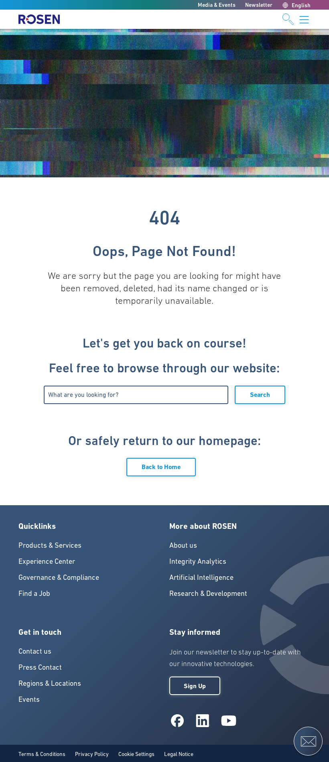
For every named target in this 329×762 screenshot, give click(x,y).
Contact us (34, 651)
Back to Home (161, 467)
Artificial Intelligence (201, 577)
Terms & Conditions (41, 754)
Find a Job (34, 593)
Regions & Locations (49, 683)
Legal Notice (178, 754)
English (296, 5)
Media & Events (217, 5)
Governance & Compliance (58, 577)
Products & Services (49, 545)
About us (183, 545)
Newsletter (258, 5)
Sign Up (195, 686)
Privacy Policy (92, 754)
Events (29, 699)
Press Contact (40, 667)
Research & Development (208, 593)
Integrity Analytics (197, 561)
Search (260, 394)
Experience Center (46, 561)
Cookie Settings (136, 754)
